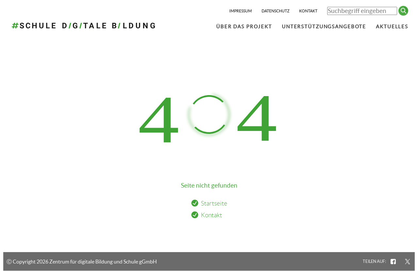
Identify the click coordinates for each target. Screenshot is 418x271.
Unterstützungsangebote (324, 26)
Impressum (240, 11)
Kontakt (308, 11)
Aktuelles (392, 26)
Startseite (214, 203)
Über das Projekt (244, 26)
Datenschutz (275, 11)
